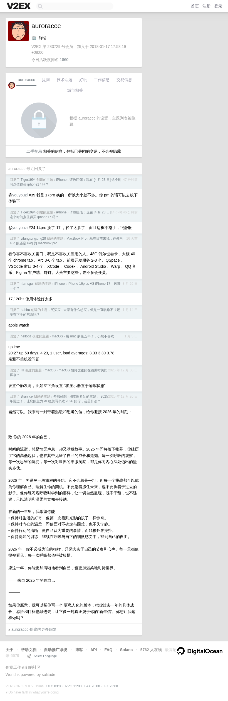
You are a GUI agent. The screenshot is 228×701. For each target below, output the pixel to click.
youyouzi (20, 195)
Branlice (27, 396)
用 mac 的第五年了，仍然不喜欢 (90, 336)
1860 (64, 59)
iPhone (61, 180)
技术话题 (64, 79)
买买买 (56, 310)
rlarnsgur (27, 284)
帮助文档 (28, 650)
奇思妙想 (60, 396)
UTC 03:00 (54, 686)
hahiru (25, 310)
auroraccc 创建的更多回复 (34, 629)
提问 (46, 79)
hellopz (26, 336)
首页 (195, 6)
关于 (9, 650)
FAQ (109, 650)
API (93, 650)
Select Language (42, 656)
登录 (218, 6)
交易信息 (124, 79)
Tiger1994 (28, 180)
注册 (206, 6)
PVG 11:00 (73, 686)
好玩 (83, 79)
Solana (126, 650)
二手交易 (34, 151)
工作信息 (102, 79)
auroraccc (26, 79)
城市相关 (75, 90)
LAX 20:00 (92, 686)
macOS (57, 336)
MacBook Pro (76, 238)
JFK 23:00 (110, 686)
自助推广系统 (55, 650)
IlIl (22, 370)
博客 (79, 650)
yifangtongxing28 (33, 238)
